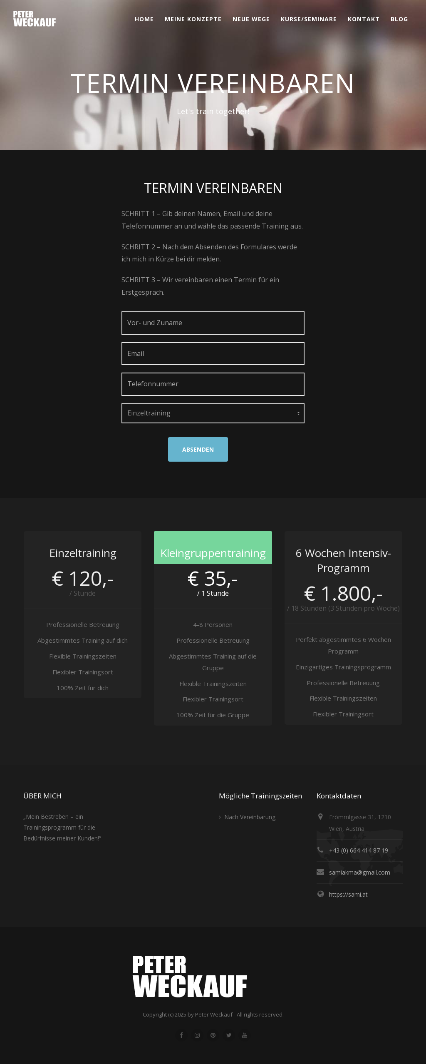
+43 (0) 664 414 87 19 (358, 850)
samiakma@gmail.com (359, 872)
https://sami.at (348, 894)
